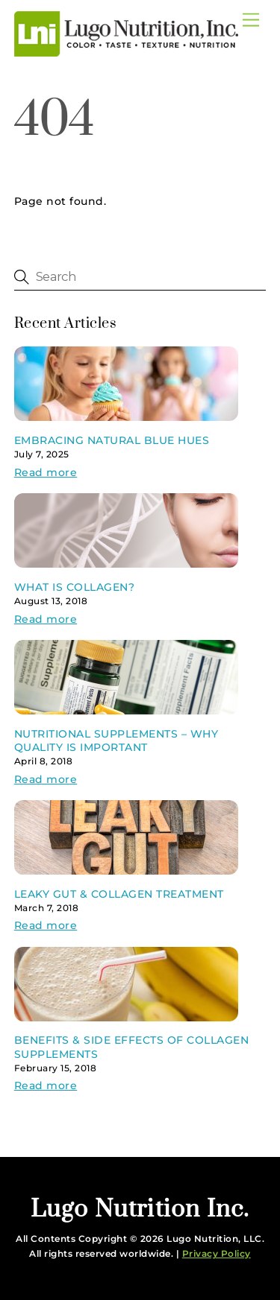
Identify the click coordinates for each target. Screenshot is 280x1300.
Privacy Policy (216, 1253)
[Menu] (251, 20)
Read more (46, 472)
